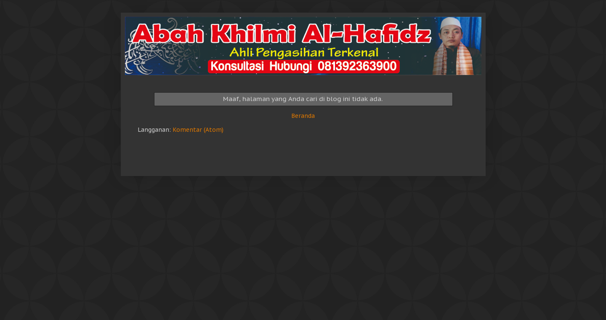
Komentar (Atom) (198, 129)
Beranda (303, 116)
